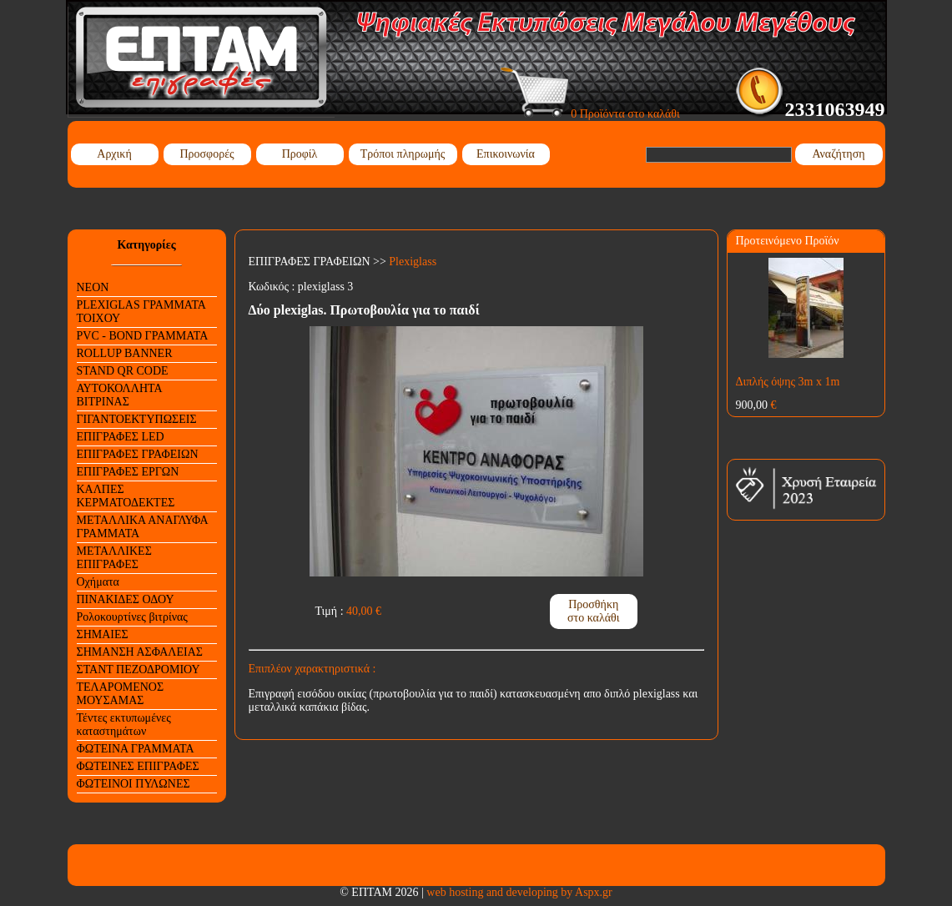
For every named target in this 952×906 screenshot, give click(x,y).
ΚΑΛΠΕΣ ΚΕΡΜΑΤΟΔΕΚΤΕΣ (126, 496)
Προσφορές (206, 154)
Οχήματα (98, 582)
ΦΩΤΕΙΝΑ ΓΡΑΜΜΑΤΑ (135, 748)
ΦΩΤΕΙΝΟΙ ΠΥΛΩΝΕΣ (133, 784)
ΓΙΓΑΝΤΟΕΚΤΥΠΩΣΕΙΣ (137, 419)
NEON (93, 287)
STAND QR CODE (123, 371)
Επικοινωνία (505, 154)
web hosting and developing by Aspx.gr (519, 892)
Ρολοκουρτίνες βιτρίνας (132, 617)
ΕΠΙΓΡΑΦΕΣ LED (120, 436)
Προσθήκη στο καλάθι (593, 611)
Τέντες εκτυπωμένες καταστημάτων (124, 724)
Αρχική (114, 154)
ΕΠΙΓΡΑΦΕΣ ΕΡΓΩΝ (128, 472)
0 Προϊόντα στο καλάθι (590, 114)
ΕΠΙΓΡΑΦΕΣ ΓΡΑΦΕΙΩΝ (138, 454)
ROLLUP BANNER (125, 353)
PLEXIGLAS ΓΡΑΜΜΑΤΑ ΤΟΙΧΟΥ (141, 312)
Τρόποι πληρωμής (403, 154)
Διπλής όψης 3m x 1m (788, 381)
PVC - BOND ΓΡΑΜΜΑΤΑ (143, 336)
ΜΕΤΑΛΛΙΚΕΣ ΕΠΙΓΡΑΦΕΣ (114, 558)
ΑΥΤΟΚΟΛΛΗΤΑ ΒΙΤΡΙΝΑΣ (120, 395)
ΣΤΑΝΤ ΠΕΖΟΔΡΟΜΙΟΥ (138, 669)
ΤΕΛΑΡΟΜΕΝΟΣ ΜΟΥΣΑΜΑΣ (120, 694)
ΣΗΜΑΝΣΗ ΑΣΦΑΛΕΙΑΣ (140, 652)
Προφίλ (300, 154)
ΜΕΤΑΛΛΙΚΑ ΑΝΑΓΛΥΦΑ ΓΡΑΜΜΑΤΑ (143, 527)
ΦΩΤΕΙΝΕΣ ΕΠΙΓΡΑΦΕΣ (138, 766)
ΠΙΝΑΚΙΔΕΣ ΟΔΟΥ (125, 599)
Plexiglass (412, 261)
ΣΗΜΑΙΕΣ (102, 634)
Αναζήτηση (838, 154)
